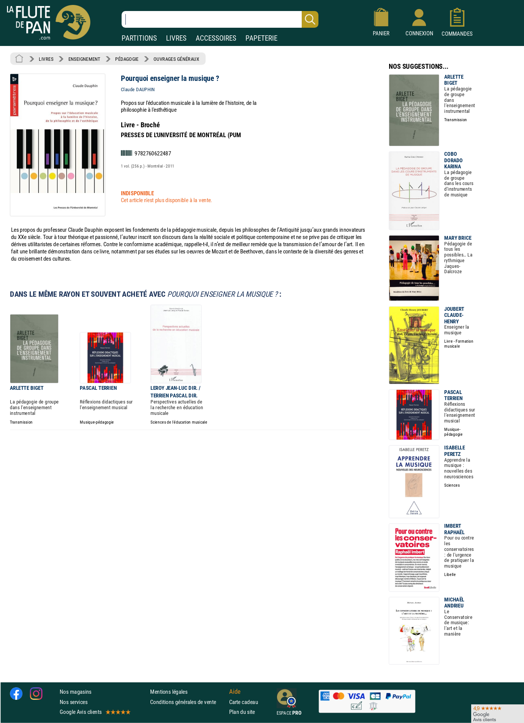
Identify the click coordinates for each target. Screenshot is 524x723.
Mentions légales (168, 692)
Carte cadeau (243, 702)
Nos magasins (76, 692)
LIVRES (176, 38)
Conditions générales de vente (188, 702)
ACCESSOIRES (216, 38)
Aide (235, 692)
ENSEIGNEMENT (84, 59)
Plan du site (242, 712)
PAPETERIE (261, 38)
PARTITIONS (139, 38)
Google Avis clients (95, 712)
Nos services (73, 702)
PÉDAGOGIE (127, 59)
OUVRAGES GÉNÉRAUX (176, 59)
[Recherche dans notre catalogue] (220, 19)
